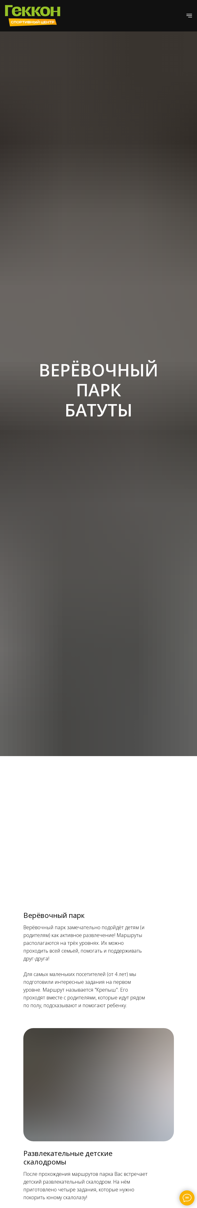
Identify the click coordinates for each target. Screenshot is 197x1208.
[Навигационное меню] (189, 15)
